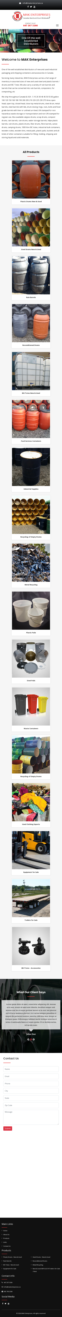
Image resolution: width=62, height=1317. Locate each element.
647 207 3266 (30, 25)
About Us (6, 1235)
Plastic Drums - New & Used (12, 1257)
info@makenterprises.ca (33, 3)
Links (5, 1242)
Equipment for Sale (9, 1269)
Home (5, 1231)
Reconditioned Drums (40, 1261)
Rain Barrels (7, 1261)
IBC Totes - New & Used (11, 1265)
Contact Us (7, 1246)
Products (6, 1238)
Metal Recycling (38, 1265)
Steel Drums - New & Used (41, 1257)
